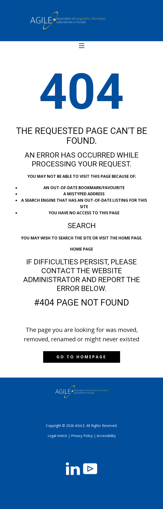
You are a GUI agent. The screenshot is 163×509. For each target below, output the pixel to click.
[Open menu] (81, 45)
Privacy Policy (82, 435)
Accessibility (106, 435)
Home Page (81, 249)
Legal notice (57, 435)
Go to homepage (81, 357)
